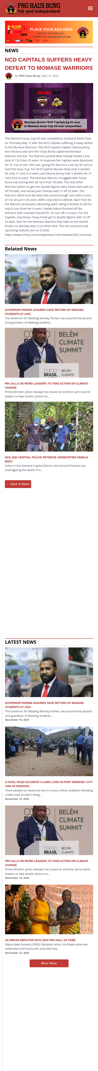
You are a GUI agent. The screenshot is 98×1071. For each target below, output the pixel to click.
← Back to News (17, 484)
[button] (11, 32)
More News (49, 963)
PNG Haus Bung (29, 75)
